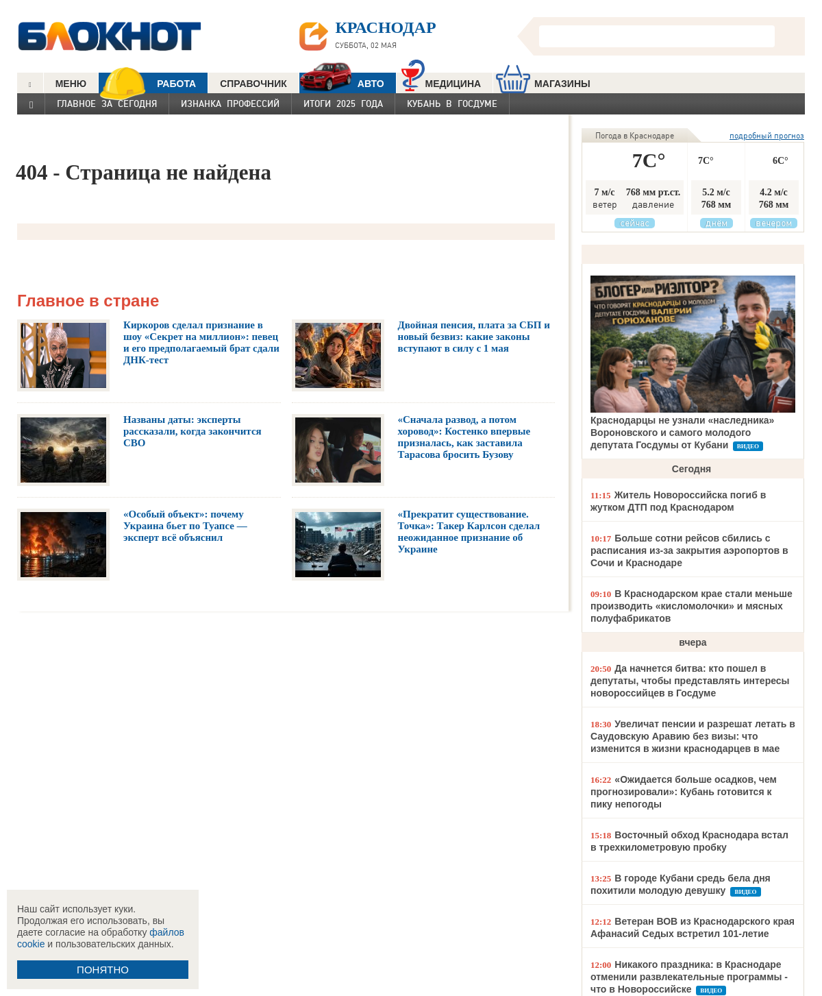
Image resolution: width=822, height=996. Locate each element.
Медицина (441, 82)
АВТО (341, 83)
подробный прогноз (767, 135)
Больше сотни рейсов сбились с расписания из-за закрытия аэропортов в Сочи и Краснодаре (689, 550)
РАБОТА (147, 83)
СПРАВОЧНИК (253, 83)
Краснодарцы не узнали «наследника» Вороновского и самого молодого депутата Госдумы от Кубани (682, 432)
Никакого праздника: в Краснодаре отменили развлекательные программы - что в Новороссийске (689, 977)
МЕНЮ (71, 83)
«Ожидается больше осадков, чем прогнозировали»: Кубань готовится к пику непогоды (683, 792)
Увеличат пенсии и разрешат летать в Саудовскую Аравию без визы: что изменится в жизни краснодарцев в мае (692, 736)
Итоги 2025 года (343, 103)
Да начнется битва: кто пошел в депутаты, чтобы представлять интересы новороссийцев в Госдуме (690, 681)
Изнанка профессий (230, 103)
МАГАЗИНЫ (543, 83)
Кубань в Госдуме (452, 103)
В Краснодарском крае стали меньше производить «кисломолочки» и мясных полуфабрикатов (691, 606)
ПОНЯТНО (103, 969)
